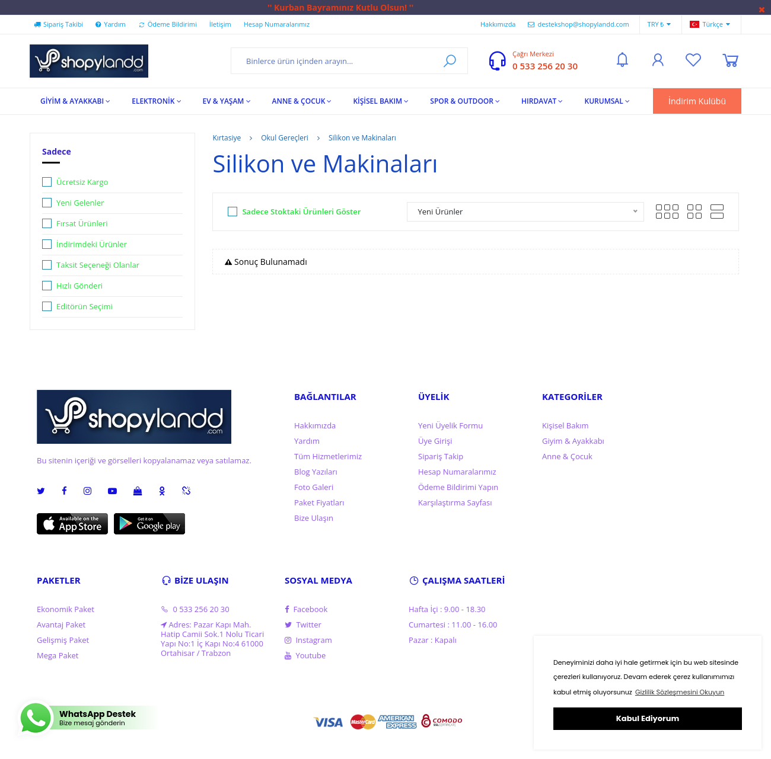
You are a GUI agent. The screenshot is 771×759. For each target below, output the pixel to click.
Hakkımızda (498, 24)
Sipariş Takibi (58, 24)
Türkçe (710, 25)
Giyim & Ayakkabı (573, 441)
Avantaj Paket (61, 624)
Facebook (306, 609)
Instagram (308, 640)
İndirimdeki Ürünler (91, 244)
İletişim (220, 24)
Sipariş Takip (440, 456)
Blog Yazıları (315, 471)
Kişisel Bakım (565, 425)
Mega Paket (57, 655)
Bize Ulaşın (313, 518)
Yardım (110, 24)
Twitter (303, 624)
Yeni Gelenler (80, 202)
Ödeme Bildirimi (167, 24)
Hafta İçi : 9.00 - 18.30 (447, 609)
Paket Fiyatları (319, 502)
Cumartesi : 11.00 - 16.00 (453, 624)
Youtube (305, 655)
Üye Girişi (435, 441)
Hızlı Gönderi (79, 285)
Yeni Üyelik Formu (450, 425)
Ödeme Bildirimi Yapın (458, 487)
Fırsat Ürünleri (82, 223)
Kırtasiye (226, 138)
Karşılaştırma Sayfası (455, 502)
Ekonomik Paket (65, 609)
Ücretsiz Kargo (82, 182)
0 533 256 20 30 (545, 66)
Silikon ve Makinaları (362, 138)
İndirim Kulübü (697, 101)
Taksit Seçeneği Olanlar (97, 265)
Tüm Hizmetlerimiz (328, 456)
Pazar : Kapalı (433, 640)
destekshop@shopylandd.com (578, 24)
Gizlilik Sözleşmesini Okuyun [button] (679, 692)
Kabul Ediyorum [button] (647, 718)
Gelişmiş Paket (63, 640)
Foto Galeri (313, 487)
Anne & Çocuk (567, 456)
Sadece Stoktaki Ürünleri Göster (301, 211)
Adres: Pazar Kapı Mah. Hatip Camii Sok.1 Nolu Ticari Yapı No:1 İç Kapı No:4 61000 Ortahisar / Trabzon (212, 639)
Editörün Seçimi (84, 306)
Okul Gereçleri (284, 138)
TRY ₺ (659, 25)
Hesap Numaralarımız (277, 24)
